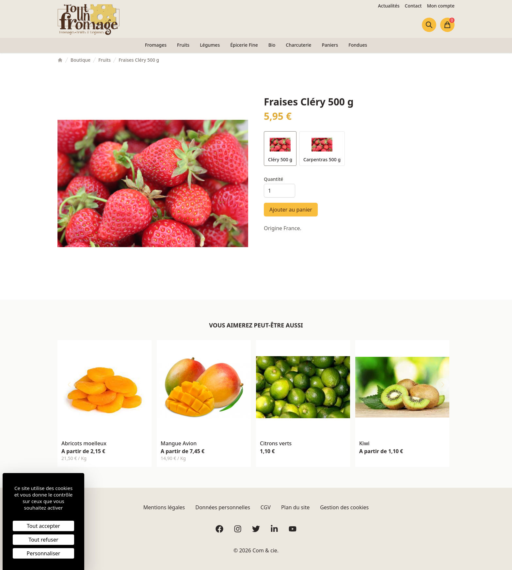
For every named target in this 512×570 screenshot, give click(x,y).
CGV (266, 507)
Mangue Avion (179, 443)
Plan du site (295, 507)
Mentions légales (164, 507)
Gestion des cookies (344, 507)
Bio (272, 45)
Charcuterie (298, 45)
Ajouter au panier (290, 209)
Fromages (156, 45)
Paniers (330, 45)
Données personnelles (222, 507)
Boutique (80, 60)
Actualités (389, 6)
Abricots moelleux (83, 443)
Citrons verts (276, 443)
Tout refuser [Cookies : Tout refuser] (43, 539)
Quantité (273, 179)
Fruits (183, 45)
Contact (413, 6)
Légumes (210, 45)
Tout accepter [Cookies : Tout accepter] (43, 526)
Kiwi (364, 443)
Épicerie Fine (244, 45)
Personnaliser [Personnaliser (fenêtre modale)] (43, 553)
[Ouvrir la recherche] (429, 25)
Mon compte (441, 6)
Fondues (357, 45)
